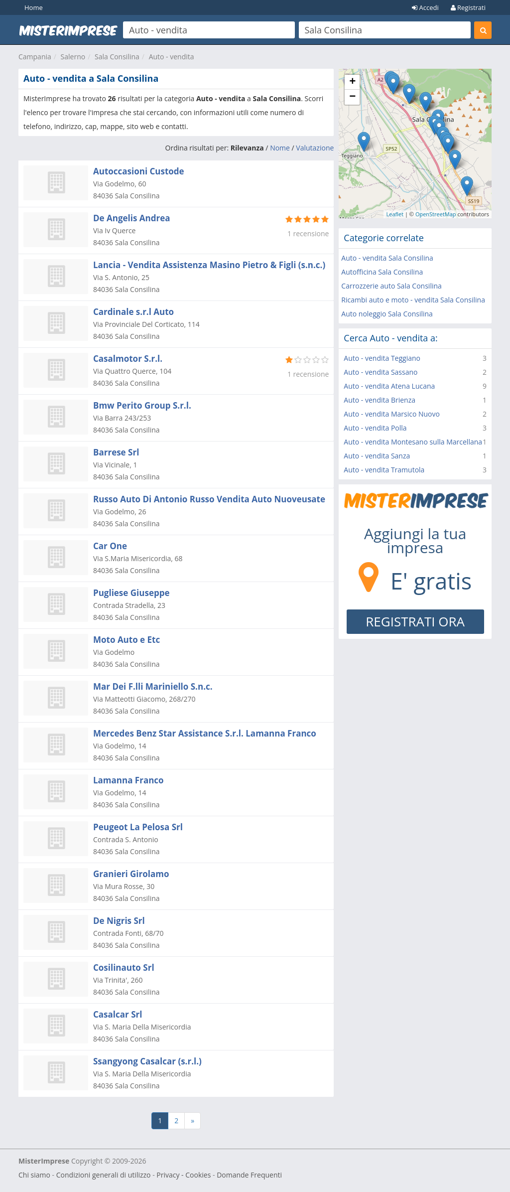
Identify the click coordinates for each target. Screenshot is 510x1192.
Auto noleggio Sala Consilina (387, 313)
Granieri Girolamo (131, 874)
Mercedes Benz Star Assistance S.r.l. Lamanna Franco (204, 733)
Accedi (425, 7)
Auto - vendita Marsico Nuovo (392, 414)
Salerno (73, 56)
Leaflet (394, 214)
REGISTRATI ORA (415, 621)
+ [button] (352, 82)
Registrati (468, 7)
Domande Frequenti (249, 1175)
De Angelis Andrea (131, 218)
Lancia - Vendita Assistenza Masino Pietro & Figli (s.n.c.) (209, 265)
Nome (280, 147)
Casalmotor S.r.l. (127, 358)
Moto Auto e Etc (126, 639)
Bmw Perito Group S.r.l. (142, 405)
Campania (34, 56)
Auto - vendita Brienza (379, 400)
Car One (110, 546)
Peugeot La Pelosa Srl (138, 827)
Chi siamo (34, 1175)
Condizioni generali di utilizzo (103, 1175)
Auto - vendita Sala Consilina (387, 258)
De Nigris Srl (119, 920)
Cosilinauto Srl (123, 967)
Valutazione (315, 147)
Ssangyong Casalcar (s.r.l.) (147, 1061)
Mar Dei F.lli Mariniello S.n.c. (153, 686)
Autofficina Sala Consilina (382, 272)
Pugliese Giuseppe (131, 592)
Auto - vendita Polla (375, 428)
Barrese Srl (116, 452)
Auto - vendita (171, 56)
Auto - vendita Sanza (377, 455)
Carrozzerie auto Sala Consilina (391, 286)
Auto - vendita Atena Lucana (389, 386)
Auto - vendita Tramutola (384, 469)
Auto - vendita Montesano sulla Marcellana (413, 442)
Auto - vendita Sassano (380, 372)
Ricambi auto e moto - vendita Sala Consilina (413, 299)
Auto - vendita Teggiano (382, 358)
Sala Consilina (117, 56)
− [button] (352, 97)
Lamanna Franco (128, 780)
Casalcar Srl (117, 1014)
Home (33, 7)
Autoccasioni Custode (138, 171)
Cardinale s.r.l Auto (133, 311)
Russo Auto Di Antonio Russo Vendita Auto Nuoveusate (209, 499)
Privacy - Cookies (183, 1175)
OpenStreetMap (435, 214)
